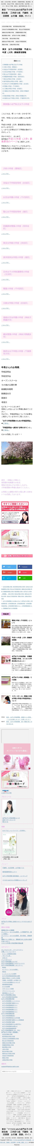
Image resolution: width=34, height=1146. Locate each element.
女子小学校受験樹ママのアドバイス (13, 963)
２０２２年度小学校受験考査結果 (12, 943)
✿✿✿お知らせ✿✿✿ (7, 930)
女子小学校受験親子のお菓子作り (11, 1024)
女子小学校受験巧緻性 (8, 1022)
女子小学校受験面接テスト (9, 1011)
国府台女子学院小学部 (8, 1053)
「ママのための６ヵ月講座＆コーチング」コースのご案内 (18, 1094)
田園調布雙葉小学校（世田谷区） (13, 76)
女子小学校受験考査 (7, 999)
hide (18, 61)
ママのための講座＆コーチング (11, 982)
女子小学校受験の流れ (8, 995)
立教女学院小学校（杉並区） (12, 88)
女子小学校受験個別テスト (9, 1007)
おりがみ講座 (6, 986)
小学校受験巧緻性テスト (14, 606)
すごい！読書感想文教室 (9, 953)
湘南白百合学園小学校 (8, 1043)
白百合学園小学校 (7, 586)
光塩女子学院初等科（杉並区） (13, 69)
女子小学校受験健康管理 (9, 1028)
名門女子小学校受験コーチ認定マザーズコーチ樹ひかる (11, 818)
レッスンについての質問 (9, 973)
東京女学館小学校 (19, 594)
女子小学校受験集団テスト (9, 1005)
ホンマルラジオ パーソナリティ (12, 950)
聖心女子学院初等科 (15, 589)
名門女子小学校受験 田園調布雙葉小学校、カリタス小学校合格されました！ (22, 659)
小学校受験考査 (21, 603)
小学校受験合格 (12, 603)
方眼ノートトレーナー (8, 951)
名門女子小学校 (25, 601)
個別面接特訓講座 (7, 984)
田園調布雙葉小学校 (8, 591)
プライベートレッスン (8, 991)
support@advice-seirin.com (10, 1066)
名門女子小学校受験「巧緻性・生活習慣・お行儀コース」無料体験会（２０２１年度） (18, 1104)
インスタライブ (6, 959)
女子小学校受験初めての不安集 (11, 1017)
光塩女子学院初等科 (12, 596)
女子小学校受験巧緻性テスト (10, 1003)
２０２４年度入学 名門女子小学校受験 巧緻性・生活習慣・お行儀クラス (18, 1123)
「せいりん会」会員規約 (19, 1092)
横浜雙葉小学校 (18, 591)
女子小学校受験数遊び (8, 1015)
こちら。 (6, 423)
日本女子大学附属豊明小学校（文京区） (16, 84)
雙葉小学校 (21, 596)
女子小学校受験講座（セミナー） (12, 965)
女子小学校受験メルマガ (9, 961)
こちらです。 (5, 174)
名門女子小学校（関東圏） (10, 1032)
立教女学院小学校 (7, 1060)
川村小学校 (11, 594)
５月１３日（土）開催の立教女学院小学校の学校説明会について (22, 698)
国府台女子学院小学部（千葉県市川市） (16, 98)
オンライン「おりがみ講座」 (10, 969)
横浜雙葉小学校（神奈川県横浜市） (15, 96)
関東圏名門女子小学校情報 (10, 608)
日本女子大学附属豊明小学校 (10, 1038)
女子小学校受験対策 (7, 1013)
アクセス (20, 1101)
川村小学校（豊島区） (10, 67)
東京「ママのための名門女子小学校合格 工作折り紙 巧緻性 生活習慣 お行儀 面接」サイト (17, 13)
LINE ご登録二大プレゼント (15, 1090)
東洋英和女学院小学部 (19, 586)
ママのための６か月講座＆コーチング (14, 880)
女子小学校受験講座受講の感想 (11, 976)
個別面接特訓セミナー (9, 872)
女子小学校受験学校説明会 (9, 997)
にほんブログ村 (6, 793)
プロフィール (20, 1102)
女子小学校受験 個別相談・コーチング (14, 876)
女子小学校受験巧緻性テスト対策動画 (13, 1020)
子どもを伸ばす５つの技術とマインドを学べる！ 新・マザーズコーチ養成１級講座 (18, 1107)
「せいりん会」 (6, 955)
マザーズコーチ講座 (8, 988)
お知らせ (4, 957)
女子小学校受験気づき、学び (10, 1030)
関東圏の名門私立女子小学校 (12, 64)
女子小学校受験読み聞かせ (9, 1026)
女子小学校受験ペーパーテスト (11, 1001)
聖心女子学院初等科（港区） (12, 74)
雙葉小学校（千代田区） (11, 86)
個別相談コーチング (8, 993)
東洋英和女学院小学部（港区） (13, 81)
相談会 (4, 971)
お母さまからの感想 (16, 1097)
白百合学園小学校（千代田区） (13, 72)
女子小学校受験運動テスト (9, 1009)
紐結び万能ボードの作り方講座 (11, 978)
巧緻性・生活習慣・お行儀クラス (13, 868)
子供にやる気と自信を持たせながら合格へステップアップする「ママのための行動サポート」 (18, 1111)
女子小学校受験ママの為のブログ (12, 601)
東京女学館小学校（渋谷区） (12, 79)
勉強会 (4, 967)
